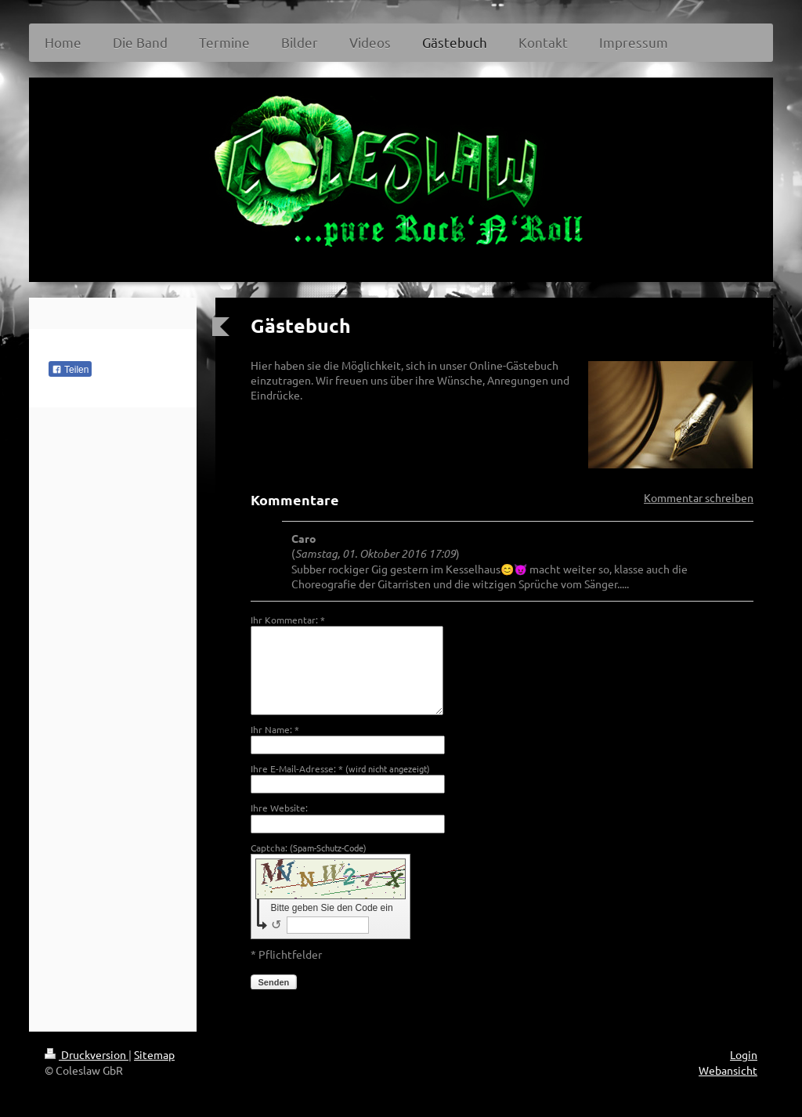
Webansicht (728, 1070)
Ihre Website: (279, 807)
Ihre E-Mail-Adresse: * (340, 768)
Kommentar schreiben (698, 497)
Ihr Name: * (275, 729)
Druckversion (86, 1054)
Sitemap (154, 1054)
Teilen (70, 369)
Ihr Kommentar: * (288, 619)
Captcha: (309, 847)
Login (743, 1054)
